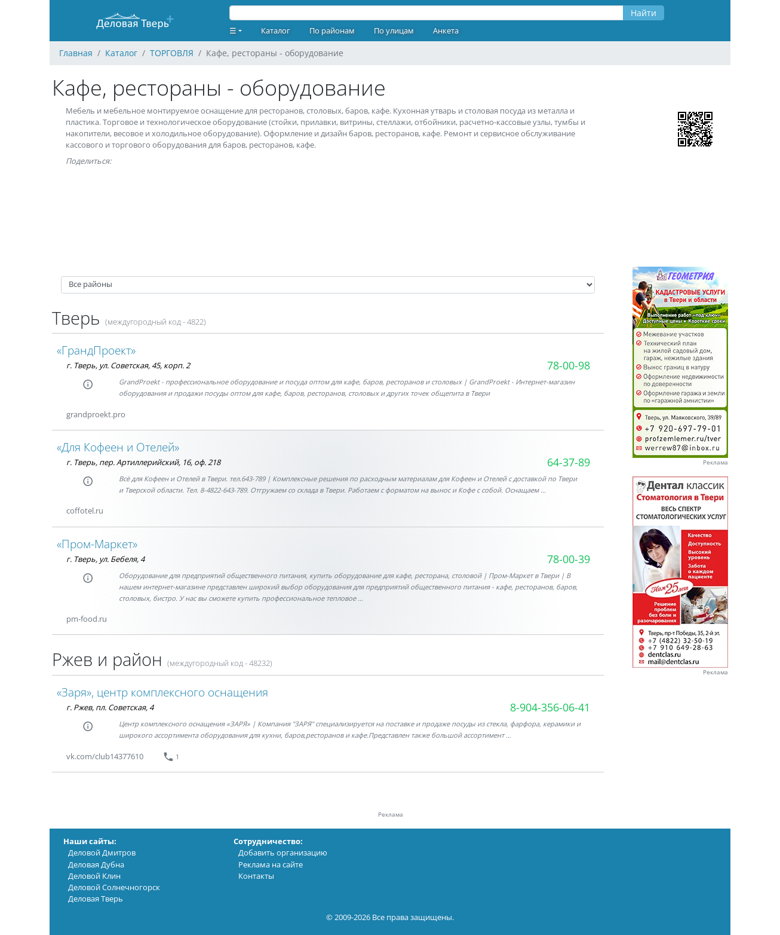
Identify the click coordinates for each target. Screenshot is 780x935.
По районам (332, 30)
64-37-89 (568, 462)
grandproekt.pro (95, 414)
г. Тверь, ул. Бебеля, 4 (105, 559)
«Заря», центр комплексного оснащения (162, 692)
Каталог (275, 30)
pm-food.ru (86, 618)
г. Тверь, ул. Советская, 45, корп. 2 (128, 365)
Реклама (715, 462)
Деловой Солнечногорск (114, 887)
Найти (643, 13)
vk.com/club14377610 (104, 756)
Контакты (256, 875)
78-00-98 (568, 365)
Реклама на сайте (270, 864)
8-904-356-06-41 (550, 707)
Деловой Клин (94, 875)
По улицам (394, 30)
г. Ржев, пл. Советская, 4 (109, 707)
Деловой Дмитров (102, 852)
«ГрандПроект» (96, 350)
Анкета (446, 30)
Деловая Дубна (96, 864)
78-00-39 (568, 559)
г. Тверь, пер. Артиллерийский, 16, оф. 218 (143, 462)
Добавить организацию (282, 852)
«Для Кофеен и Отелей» (118, 447)
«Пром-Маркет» (97, 544)
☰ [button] (233, 30)
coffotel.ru (84, 510)
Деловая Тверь (95, 898)
